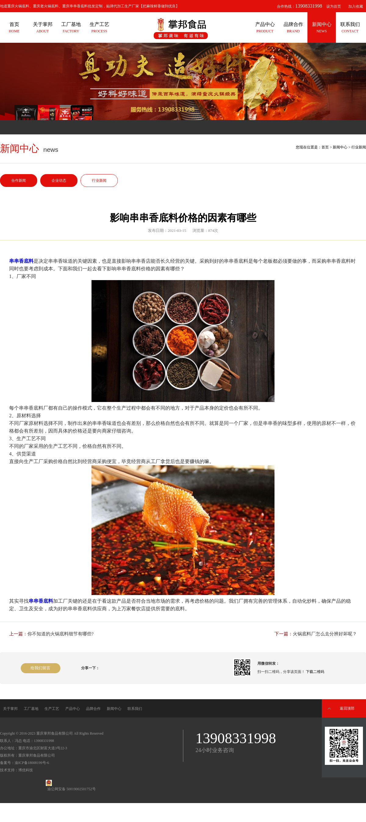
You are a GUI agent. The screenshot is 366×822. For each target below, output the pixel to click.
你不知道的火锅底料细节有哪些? (60, 633)
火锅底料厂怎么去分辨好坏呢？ (325, 633)
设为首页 (333, 6)
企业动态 (59, 180)
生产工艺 (52, 709)
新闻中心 (340, 147)
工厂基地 (31, 709)
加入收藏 (355, 6)
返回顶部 (347, 708)
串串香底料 (21, 261)
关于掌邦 (10, 709)
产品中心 (72, 709)
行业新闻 (99, 180)
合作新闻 (18, 180)
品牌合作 (93, 709)
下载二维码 (315, 672)
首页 (325, 147)
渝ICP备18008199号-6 (32, 763)
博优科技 (25, 770)
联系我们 (134, 709)
